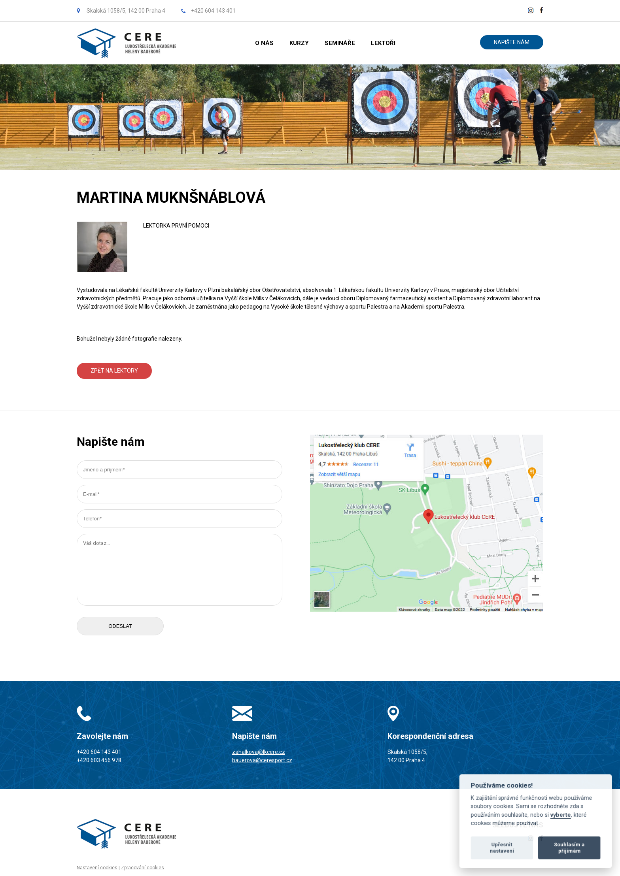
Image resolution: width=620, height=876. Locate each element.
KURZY (299, 43)
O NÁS (264, 43)
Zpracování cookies (142, 867)
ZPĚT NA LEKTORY (114, 370)
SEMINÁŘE (340, 43)
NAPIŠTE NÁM (511, 42)
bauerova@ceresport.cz (262, 760)
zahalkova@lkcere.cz (258, 752)
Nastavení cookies (97, 867)
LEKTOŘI (383, 43)
